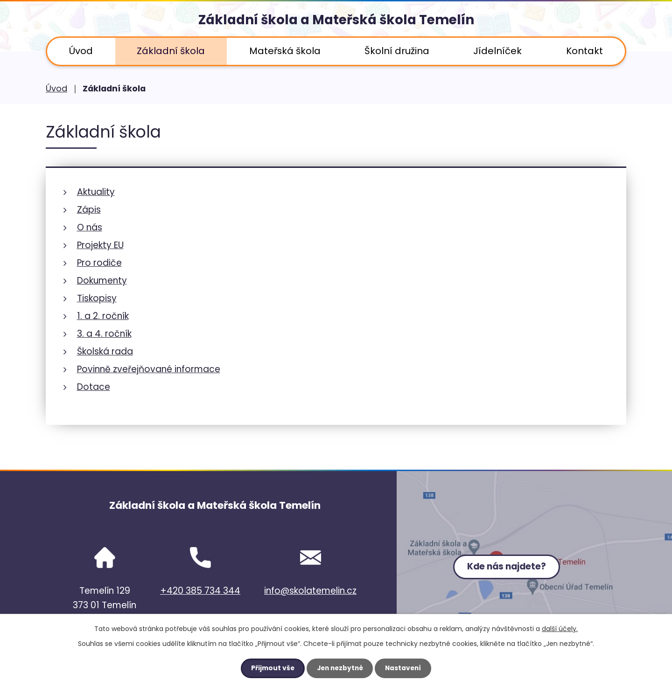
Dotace (93, 387)
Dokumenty (102, 280)
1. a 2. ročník (103, 316)
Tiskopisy (97, 298)
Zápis (89, 209)
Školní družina (396, 50)
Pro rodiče (99, 263)
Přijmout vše (270, 668)
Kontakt (584, 50)
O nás (89, 227)
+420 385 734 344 (200, 590)
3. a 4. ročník (104, 333)
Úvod (81, 50)
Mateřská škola (285, 50)
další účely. (560, 628)
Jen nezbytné (339, 668)
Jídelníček (497, 50)
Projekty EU (100, 245)
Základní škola (171, 50)
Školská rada (105, 351)
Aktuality (96, 192)
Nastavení (405, 668)
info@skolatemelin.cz (310, 590)
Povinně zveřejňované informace (148, 369)
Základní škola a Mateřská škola (336, 20)
